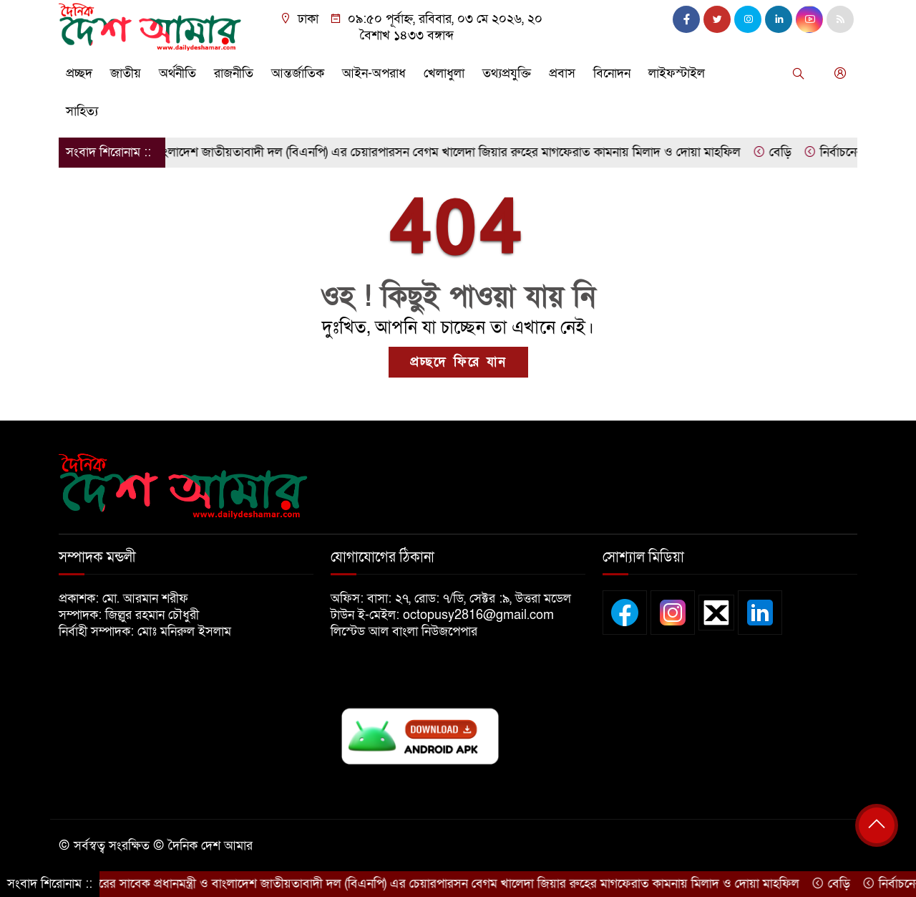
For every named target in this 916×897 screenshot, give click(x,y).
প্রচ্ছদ (79, 73)
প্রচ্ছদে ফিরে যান (458, 362)
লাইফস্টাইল (676, 73)
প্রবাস (562, 73)
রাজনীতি (233, 73)
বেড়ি (783, 152)
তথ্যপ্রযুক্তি (506, 73)
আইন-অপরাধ (374, 73)
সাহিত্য (82, 111)
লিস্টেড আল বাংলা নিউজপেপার (409, 631)
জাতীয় (125, 73)
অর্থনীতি (177, 73)
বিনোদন (611, 73)
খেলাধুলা (444, 73)
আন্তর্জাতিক (297, 73)
